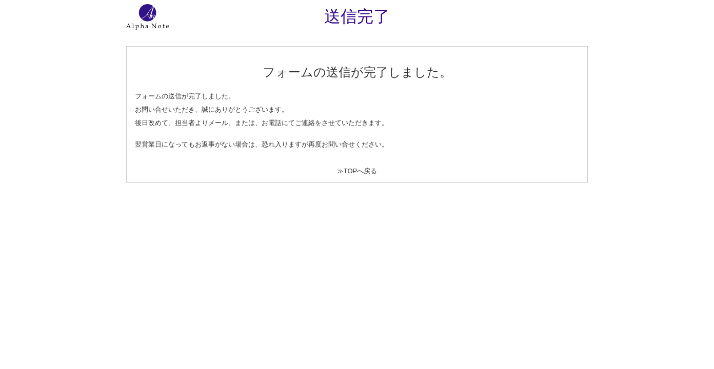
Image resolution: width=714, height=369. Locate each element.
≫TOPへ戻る (357, 171)
